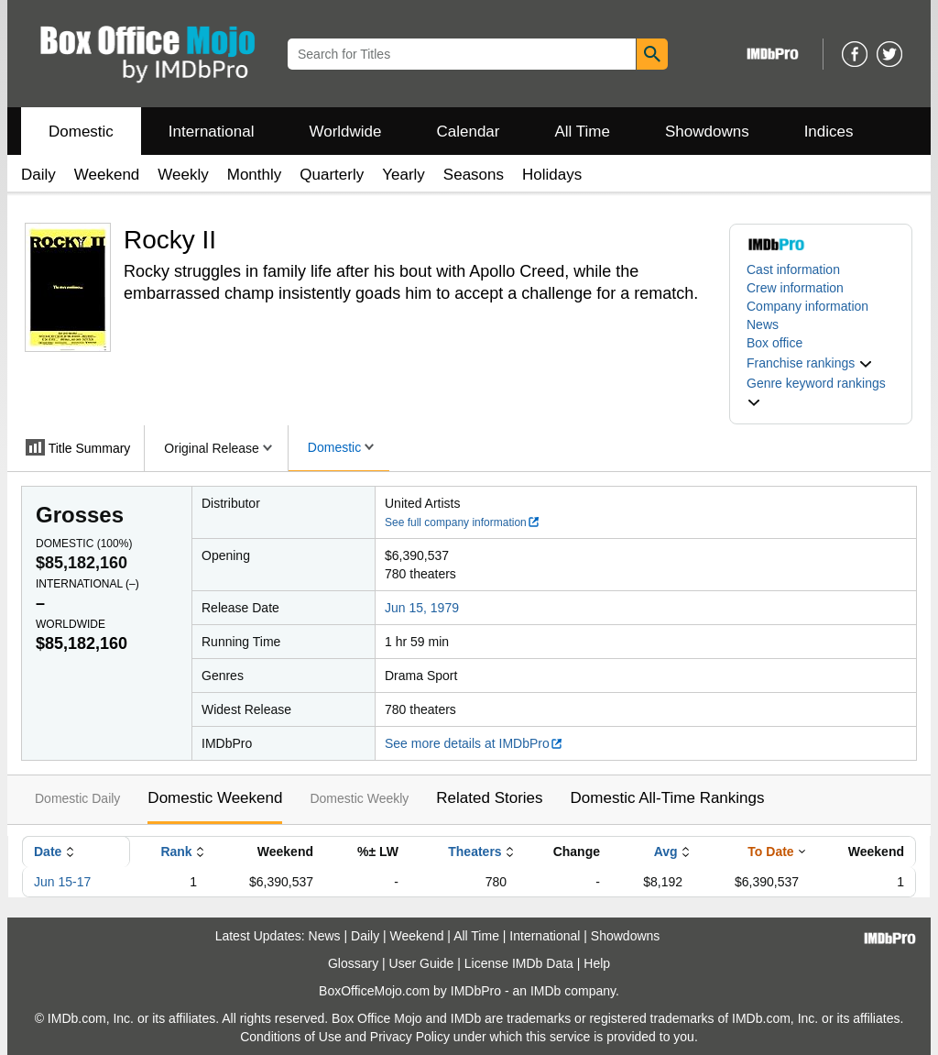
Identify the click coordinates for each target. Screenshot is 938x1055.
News (763, 324)
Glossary (353, 963)
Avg (666, 851)
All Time (582, 131)
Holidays (552, 174)
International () (87, 583)
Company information (807, 306)
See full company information (462, 522)
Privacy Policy (410, 1036)
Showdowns (707, 131)
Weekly (183, 174)
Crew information (795, 287)
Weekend (107, 174)
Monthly (254, 174)
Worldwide (345, 131)
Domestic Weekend (214, 798)
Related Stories (489, 798)
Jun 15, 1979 (422, 607)
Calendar (468, 131)
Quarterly (332, 174)
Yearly (403, 174)
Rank (175, 851)
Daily (38, 174)
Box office (774, 342)
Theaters (474, 851)
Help (597, 963)
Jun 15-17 (62, 881)
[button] (810, 363)
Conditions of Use (291, 1036)
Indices (829, 131)
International (212, 131)
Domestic (81, 131)
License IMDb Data (518, 963)
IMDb (545, 991)
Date (47, 851)
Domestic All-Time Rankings (668, 798)
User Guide (421, 963)
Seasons (473, 174)
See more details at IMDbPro (474, 743)
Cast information (793, 269)
